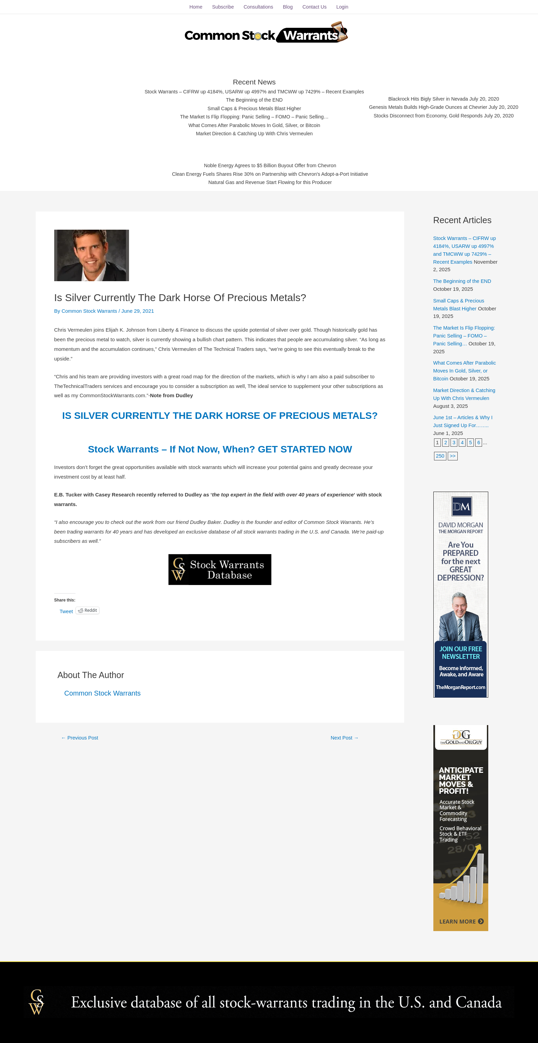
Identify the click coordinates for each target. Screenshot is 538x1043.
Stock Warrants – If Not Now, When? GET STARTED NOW (220, 460)
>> (453, 452)
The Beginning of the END (250, 98)
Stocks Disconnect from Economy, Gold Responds (433, 114)
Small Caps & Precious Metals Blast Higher (250, 107)
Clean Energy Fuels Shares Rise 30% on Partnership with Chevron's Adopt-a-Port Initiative (270, 173)
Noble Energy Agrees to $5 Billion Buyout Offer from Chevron (270, 165)
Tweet (66, 622)
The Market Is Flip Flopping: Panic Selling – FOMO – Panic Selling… (250, 115)
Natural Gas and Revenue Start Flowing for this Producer (270, 182)
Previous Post (80, 748)
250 (440, 452)
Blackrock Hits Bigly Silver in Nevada (434, 97)
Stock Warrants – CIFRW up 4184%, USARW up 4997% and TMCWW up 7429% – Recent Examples (250, 90)
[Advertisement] (72, 105)
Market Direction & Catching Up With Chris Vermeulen (250, 132)
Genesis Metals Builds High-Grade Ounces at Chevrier (434, 106)
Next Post (344, 748)
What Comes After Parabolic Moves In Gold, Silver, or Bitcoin (250, 124)
